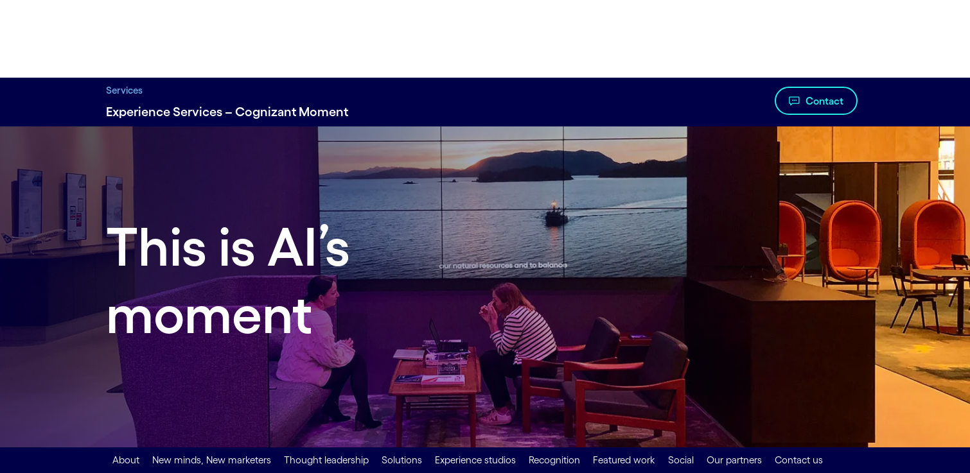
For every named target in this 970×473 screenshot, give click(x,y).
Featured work (624, 459)
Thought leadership (326, 459)
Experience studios (475, 459)
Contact (824, 101)
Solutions (402, 459)
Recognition (554, 459)
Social (681, 459)
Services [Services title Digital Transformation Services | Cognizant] (124, 90)
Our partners (734, 459)
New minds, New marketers (211, 459)
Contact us (799, 459)
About (125, 459)
